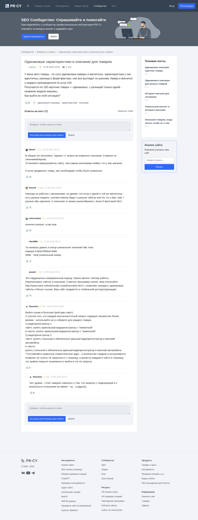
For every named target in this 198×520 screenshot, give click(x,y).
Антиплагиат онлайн (71, 492)
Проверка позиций (153, 474)
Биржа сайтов (81, 6)
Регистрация (186, 6)
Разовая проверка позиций (73, 474)
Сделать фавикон (69, 510)
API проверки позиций (112, 496)
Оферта (145, 505)
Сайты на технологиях (112, 510)
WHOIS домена (68, 501)
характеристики (69, 102)
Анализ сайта (154, 145)
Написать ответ (125, 111)
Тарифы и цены (42, 6)
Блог (114, 6)
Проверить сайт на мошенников (76, 506)
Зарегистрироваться (33, 36)
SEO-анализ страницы (72, 469)
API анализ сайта (110, 492)
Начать (159, 167)
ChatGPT (65, 478)
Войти (54, 36)
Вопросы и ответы (46, 52)
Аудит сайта (67, 487)
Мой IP (64, 497)
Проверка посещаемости (73, 483)
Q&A (104, 465)
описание (84, 102)
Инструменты (62, 6)
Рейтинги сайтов (109, 505)
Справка (146, 501)
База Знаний (107, 478)
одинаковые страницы (48, 102)
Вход (171, 6)
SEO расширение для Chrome (156, 483)
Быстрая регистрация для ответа (47, 135)
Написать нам (148, 496)
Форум (105, 469)
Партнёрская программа (113, 501)
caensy (32, 67)
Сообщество (100, 6)
